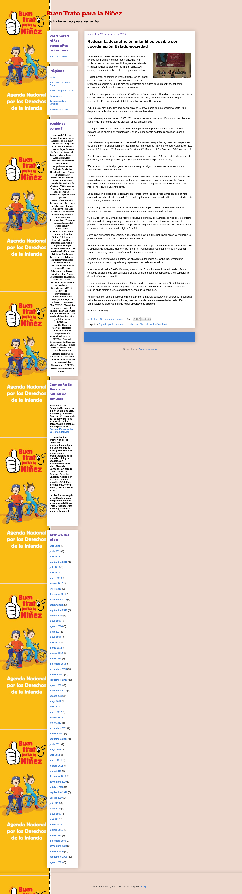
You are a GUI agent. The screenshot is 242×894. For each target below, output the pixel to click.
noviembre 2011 (58, 728)
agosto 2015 (56, 615)
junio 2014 (55, 631)
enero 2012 (55, 722)
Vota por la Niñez (58, 56)
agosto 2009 (56, 862)
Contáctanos (56, 96)
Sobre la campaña (59, 109)
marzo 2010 (56, 824)
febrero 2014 (56, 653)
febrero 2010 (56, 830)
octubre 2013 (57, 674)
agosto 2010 (56, 798)
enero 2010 (55, 835)
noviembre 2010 (58, 782)
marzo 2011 (56, 760)
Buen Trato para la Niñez (84, 13)
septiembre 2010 (58, 792)
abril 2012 (55, 706)
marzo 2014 (56, 647)
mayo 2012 (55, 701)
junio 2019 (55, 551)
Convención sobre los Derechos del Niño (61, 430)
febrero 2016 (56, 583)
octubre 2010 (57, 787)
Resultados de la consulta (58, 102)
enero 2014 (55, 658)
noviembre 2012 (58, 690)
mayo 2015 (55, 621)
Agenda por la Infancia (111, 324)
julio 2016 (55, 567)
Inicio (143, 337)
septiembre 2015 (58, 610)
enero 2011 (55, 771)
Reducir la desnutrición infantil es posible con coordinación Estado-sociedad (132, 44)
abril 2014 (55, 642)
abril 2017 (55, 556)
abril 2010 (55, 819)
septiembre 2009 (58, 856)
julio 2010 (55, 803)
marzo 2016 (56, 578)
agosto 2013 (56, 685)
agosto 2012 (56, 696)
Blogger (145, 886)
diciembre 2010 (58, 776)
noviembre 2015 (58, 599)
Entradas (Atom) (148, 349)
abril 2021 (55, 546)
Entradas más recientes (102, 337)
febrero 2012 (56, 717)
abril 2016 (55, 572)
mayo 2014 (55, 637)
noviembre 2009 (58, 846)
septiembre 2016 (58, 562)
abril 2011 (55, 755)
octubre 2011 (57, 733)
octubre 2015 (57, 605)
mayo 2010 (55, 814)
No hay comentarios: (111, 319)
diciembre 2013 (58, 664)
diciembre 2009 (58, 840)
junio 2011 (55, 744)
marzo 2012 (56, 712)
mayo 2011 (55, 749)
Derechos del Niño (135, 324)
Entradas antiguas (180, 337)
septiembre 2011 (58, 739)
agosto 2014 (56, 626)
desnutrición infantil (156, 324)
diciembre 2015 (58, 594)
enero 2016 (55, 589)
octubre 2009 (57, 851)
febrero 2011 (56, 765)
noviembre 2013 (58, 669)
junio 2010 (55, 808)
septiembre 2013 (58, 680)
